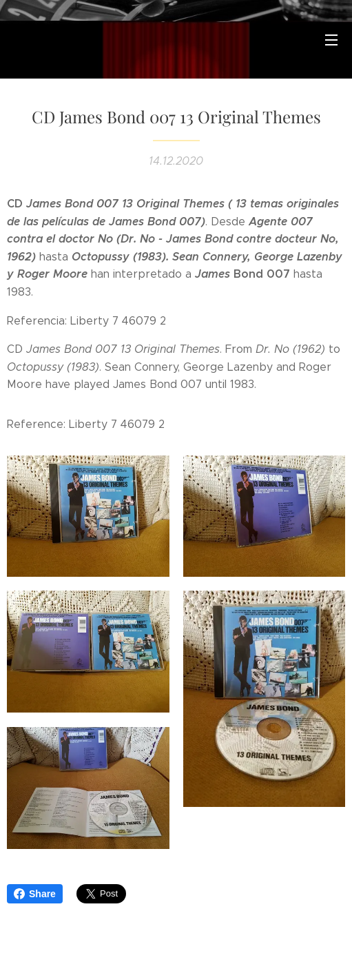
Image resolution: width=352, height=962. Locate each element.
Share (35, 893)
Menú (331, 40)
